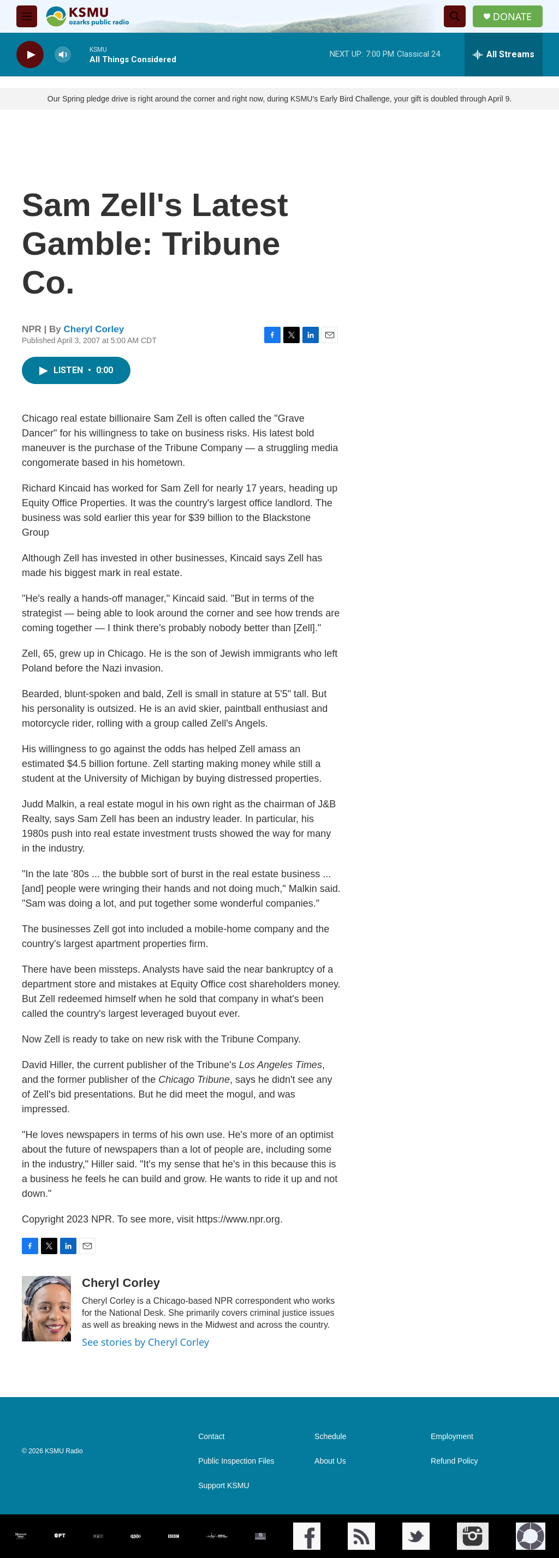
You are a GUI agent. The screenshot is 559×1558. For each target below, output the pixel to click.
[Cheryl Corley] (46, 1308)
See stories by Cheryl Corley (145, 1342)
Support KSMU (223, 1486)
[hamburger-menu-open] (26, 16)
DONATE (512, 16)
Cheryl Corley (94, 329)
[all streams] (504, 54)
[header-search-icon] (455, 16)
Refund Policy (454, 1461)
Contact (211, 1437)
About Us (330, 1461)
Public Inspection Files (236, 1461)
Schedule (330, 1437)
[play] (30, 55)
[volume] (62, 55)
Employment (452, 1437)
